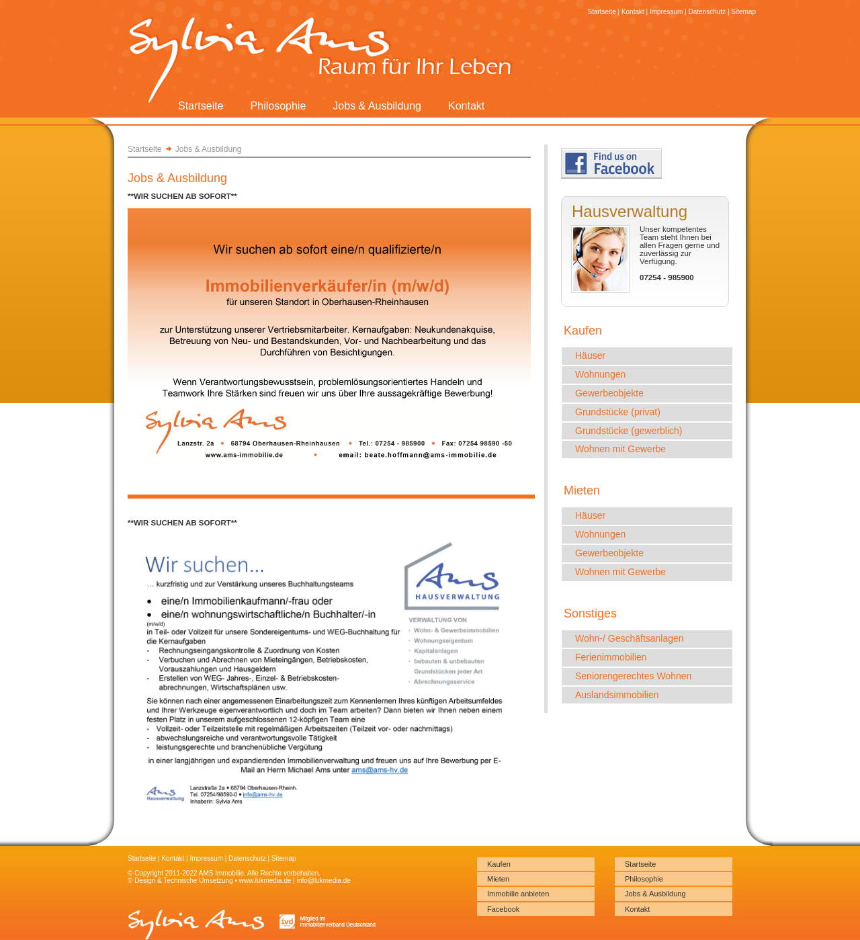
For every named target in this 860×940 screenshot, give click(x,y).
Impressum (666, 11)
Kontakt (466, 106)
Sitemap (743, 11)
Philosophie (278, 106)
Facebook (503, 909)
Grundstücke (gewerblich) (629, 430)
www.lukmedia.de (265, 880)
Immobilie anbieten (518, 894)
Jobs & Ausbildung (377, 106)
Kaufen (499, 864)
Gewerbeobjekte (609, 393)
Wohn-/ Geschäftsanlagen (629, 638)
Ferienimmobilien (611, 657)
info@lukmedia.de (324, 880)
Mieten (498, 879)
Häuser (590, 355)
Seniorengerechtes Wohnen (633, 676)
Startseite (201, 106)
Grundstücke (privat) (617, 412)
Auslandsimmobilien (617, 694)
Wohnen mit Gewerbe (620, 448)
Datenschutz (707, 11)
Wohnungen (600, 374)
